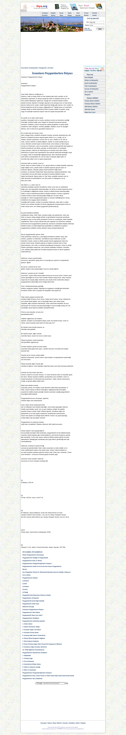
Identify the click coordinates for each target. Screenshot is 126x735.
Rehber (86, 15)
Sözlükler (45, 15)
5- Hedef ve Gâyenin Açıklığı (31, 667)
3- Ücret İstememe (28, 661)
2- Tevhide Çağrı (27, 658)
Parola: (87, 25)
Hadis (70, 13)
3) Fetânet (25, 586)
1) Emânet (25, 581)
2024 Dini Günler (90, 109)
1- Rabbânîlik (26, 655)
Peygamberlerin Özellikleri (30, 618)
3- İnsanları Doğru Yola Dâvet (31, 629)
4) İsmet (24, 589)
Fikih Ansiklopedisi (91, 86)
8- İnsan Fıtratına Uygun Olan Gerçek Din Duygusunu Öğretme (42, 644)
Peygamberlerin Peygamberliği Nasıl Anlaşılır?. (37, 563)
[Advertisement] (63, 49)
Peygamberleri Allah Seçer (30, 604)
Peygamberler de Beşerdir (30, 598)
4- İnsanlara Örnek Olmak (30, 632)
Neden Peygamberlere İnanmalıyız (33, 555)
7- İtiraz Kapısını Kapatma (30, 641)
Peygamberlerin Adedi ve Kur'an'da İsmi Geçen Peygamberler (41, 566)
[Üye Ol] (86, 28)
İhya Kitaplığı (89, 77)
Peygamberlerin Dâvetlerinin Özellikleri (34, 652)
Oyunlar (78, 15)
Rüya (61, 15)
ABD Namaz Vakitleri (91, 106)
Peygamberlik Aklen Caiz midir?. (32, 615)
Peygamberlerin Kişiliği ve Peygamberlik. (35, 558)
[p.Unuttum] (88, 30)
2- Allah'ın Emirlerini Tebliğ (30, 627)
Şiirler (78, 723)
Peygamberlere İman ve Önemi (32, 560)
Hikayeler (87, 94)
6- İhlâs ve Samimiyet (29, 670)
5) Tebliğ (25, 592)
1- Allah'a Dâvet (27, 624)
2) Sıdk (24, 583)
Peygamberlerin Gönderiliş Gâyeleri (33, 621)
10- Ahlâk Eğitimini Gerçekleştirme (33, 650)
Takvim (53, 15)
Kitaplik (53, 13)
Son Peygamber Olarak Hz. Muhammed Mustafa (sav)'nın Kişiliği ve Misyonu (46, 572)
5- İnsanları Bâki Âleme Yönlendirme (33, 635)
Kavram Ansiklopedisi (91, 89)
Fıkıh (77, 13)
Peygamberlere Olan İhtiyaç (31, 612)
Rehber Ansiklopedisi (91, 80)
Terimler (94, 13)
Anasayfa (45, 13)
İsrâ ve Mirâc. (26, 575)
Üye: (87, 22)
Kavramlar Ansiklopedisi (29, 68)
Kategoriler (43, 68)
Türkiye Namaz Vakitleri (92, 101)
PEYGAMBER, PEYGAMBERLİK (32, 552)
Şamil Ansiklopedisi (91, 83)
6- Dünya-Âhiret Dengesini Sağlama (33, 638)
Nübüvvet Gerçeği (28, 606)
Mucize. (24, 569)
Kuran (61, 13)
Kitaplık (83, 723)
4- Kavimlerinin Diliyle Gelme (31, 664)
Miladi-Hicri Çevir (90, 112)
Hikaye (70, 15)
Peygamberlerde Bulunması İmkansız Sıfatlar (36, 595)
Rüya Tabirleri (57, 723)
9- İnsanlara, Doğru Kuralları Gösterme (34, 647)
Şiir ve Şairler (89, 92)
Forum (86, 13)
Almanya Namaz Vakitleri (92, 104)
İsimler (94, 15)
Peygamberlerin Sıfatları (30, 578)
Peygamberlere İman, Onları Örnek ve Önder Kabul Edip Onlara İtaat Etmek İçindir (48, 675)
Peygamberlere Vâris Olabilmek (32, 678)
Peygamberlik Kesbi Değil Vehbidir (33, 601)
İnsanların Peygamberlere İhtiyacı (33, 609)
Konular (50, 68)
